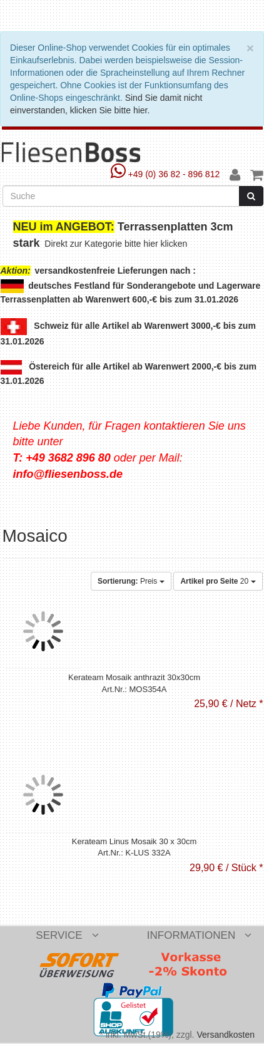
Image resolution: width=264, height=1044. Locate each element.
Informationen (199, 935)
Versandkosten (225, 1035)
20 (217, 581)
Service (67, 935)
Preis (131, 581)
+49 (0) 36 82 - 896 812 (167, 174)
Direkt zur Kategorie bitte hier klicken (117, 244)
